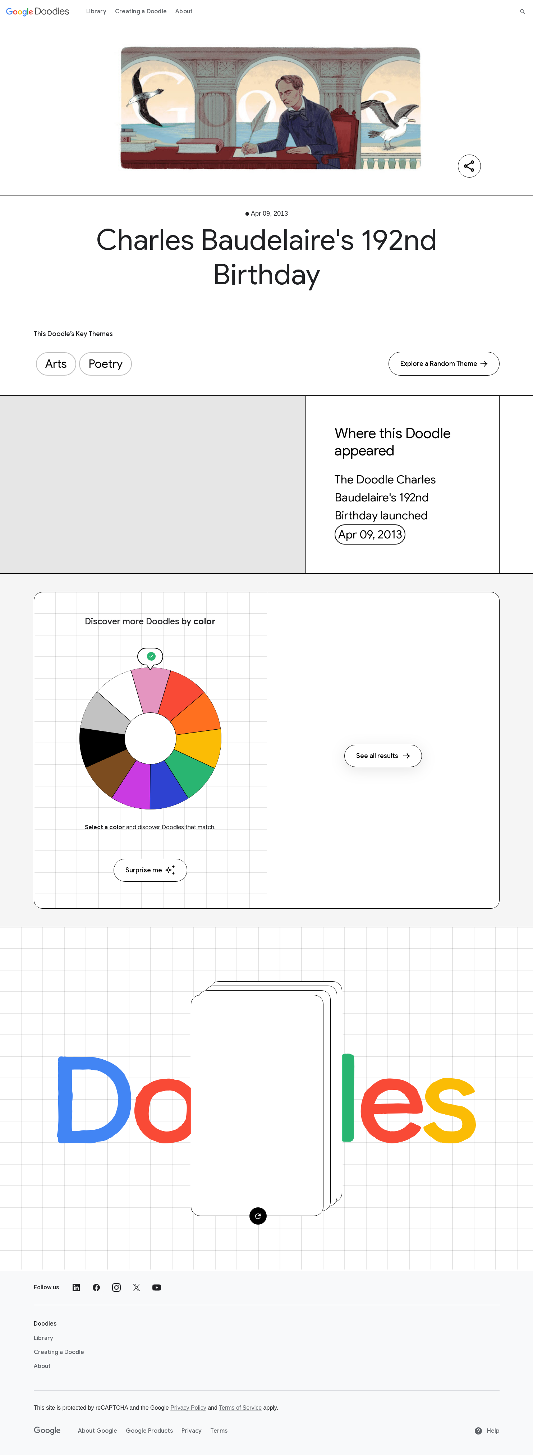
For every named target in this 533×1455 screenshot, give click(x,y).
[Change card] (258, 1216)
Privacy (192, 1431)
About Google (97, 1431)
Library (96, 11)
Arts (56, 364)
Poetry (105, 364)
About (184, 11)
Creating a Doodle (141, 11)
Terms (219, 1431)
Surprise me (150, 870)
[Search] (522, 11)
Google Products (149, 1431)
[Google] (47, 1431)
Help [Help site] (487, 1431)
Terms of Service (240, 1408)
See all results (383, 756)
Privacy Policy (188, 1408)
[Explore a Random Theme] (444, 364)
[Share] (469, 166)
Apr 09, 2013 (370, 534)
